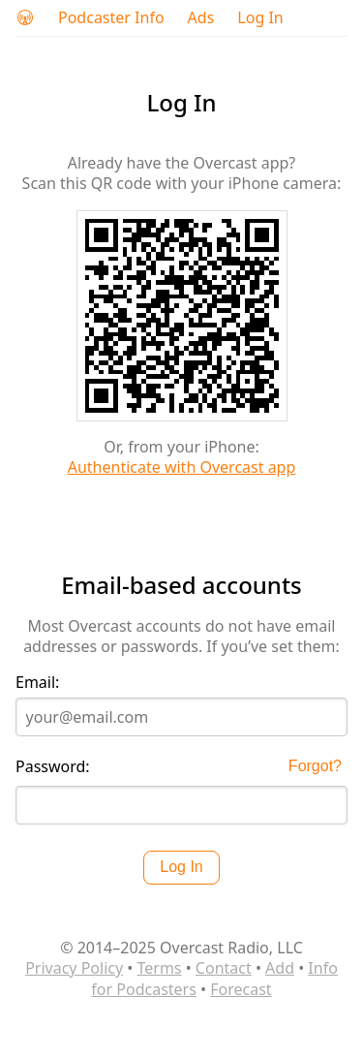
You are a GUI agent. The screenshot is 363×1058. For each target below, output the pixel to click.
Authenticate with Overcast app (182, 467)
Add (279, 968)
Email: (37, 682)
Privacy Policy (74, 968)
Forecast (240, 989)
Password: (52, 767)
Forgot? (315, 766)
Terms (158, 968)
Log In (260, 18)
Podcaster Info (111, 18)
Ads (201, 18)
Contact (224, 968)
